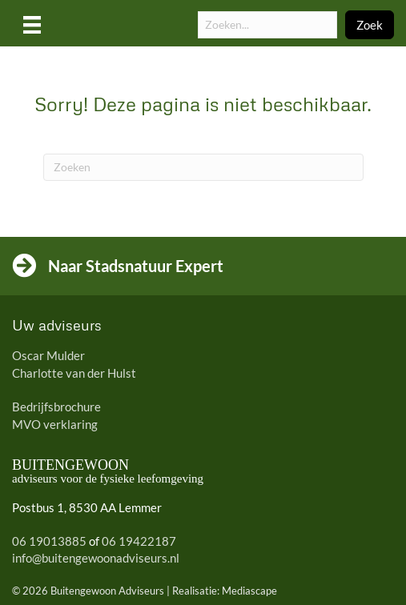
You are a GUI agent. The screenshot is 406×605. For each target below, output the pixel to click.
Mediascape (249, 590)
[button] (369, 24)
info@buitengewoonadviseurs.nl (95, 558)
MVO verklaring (55, 424)
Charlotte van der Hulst (74, 373)
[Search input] (267, 24)
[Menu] (32, 24)
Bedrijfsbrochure (56, 406)
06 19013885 (49, 541)
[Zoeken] (203, 167)
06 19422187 (139, 541)
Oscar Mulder (48, 355)
